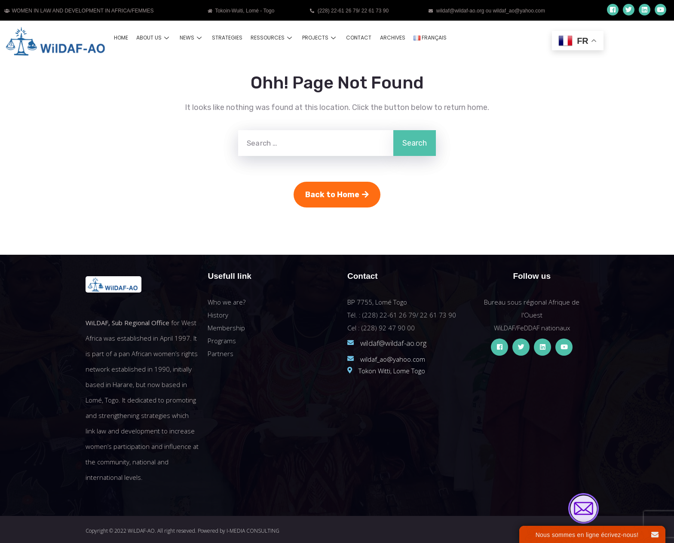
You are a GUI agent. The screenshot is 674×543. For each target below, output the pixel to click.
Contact (355, 37)
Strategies (225, 37)
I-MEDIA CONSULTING (253, 530)
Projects (317, 37)
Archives (388, 37)
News (190, 37)
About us (153, 37)
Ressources (270, 37)
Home (121, 37)
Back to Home (337, 194)
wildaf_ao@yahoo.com (392, 359)
